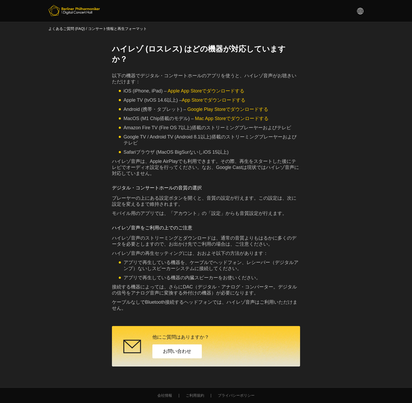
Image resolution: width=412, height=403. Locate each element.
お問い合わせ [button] (177, 351)
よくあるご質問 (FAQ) (66, 29)
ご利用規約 (195, 395)
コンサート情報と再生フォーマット (117, 29)
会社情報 (164, 395)
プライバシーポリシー (236, 395)
